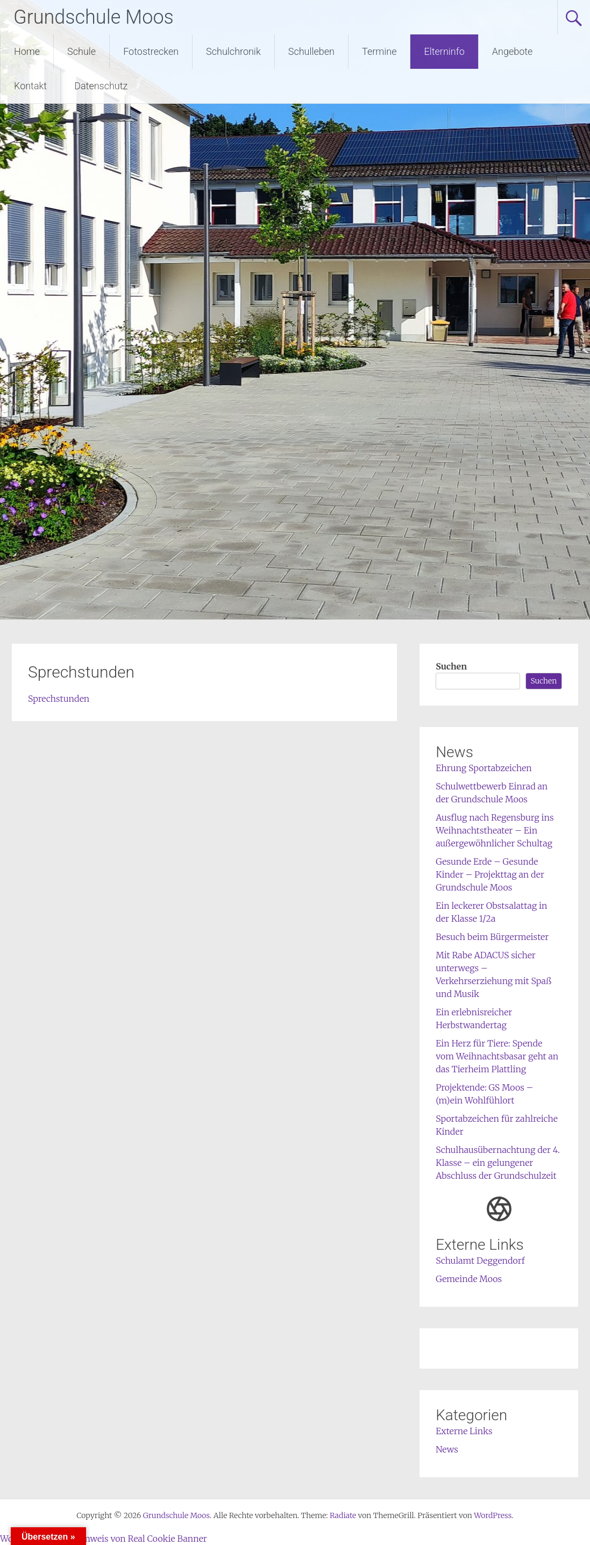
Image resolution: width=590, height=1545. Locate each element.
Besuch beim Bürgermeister (492, 936)
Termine (379, 51)
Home (27, 51)
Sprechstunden (58, 698)
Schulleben (311, 51)
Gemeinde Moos (469, 1278)
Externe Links (464, 1431)
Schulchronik (233, 51)
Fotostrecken (151, 51)
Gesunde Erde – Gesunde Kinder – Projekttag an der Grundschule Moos (490, 874)
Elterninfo (444, 51)
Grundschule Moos (93, 17)
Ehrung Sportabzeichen (484, 768)
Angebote (512, 51)
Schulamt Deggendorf (480, 1260)
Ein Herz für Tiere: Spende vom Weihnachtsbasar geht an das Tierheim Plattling (497, 1056)
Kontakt (30, 85)
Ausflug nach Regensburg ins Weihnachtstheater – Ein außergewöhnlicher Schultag (494, 830)
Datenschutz (100, 85)
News (447, 1449)
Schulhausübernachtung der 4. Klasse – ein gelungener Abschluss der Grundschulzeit (498, 1162)
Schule (81, 51)
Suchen (451, 666)
